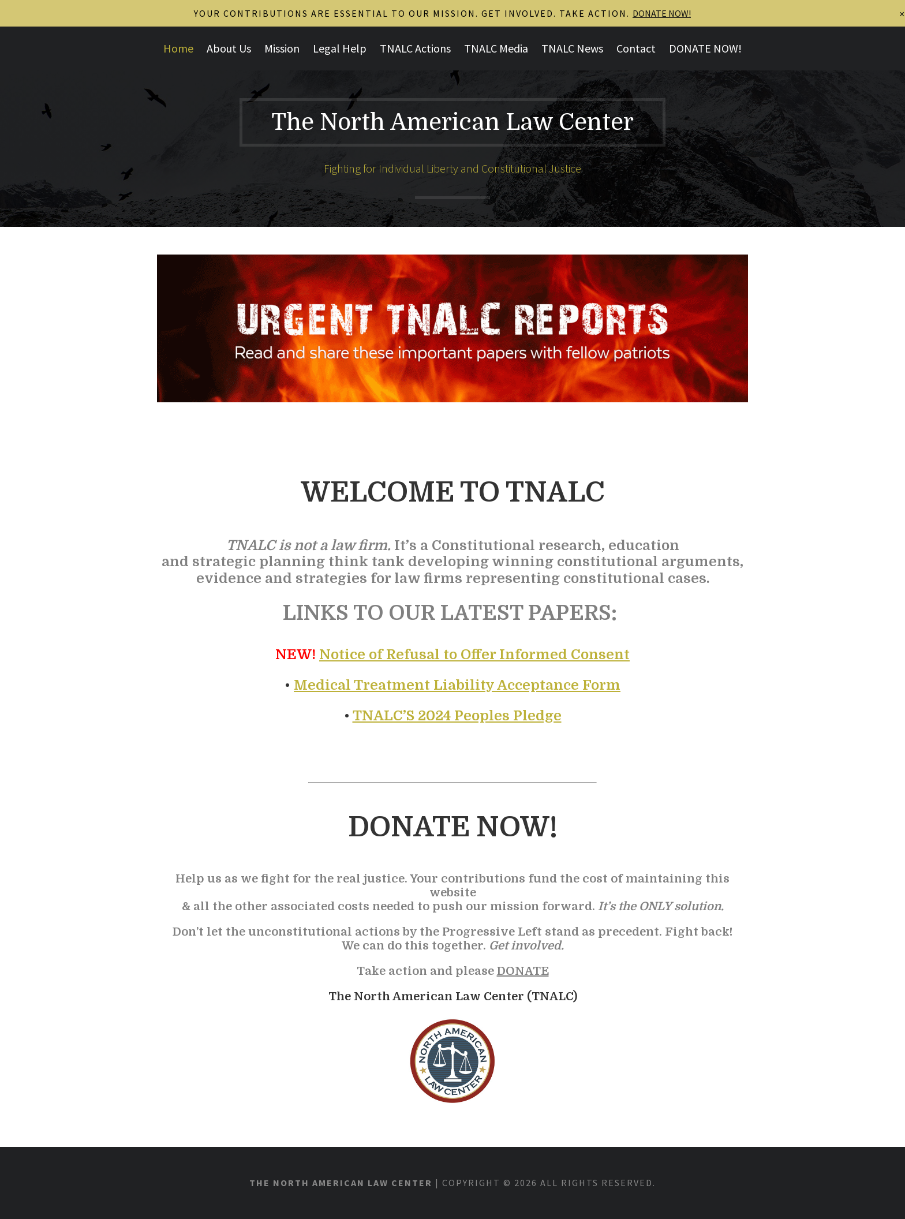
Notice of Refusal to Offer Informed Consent (474, 654)
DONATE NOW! (705, 48)
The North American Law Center (452, 122)
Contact (636, 48)
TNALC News (572, 48)
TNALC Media (496, 48)
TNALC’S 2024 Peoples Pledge (457, 716)
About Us (229, 48)
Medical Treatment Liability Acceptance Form (457, 685)
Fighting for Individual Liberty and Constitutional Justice (452, 168)
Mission (282, 48)
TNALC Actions (415, 48)
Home (178, 48)
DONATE (523, 971)
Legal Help (340, 48)
